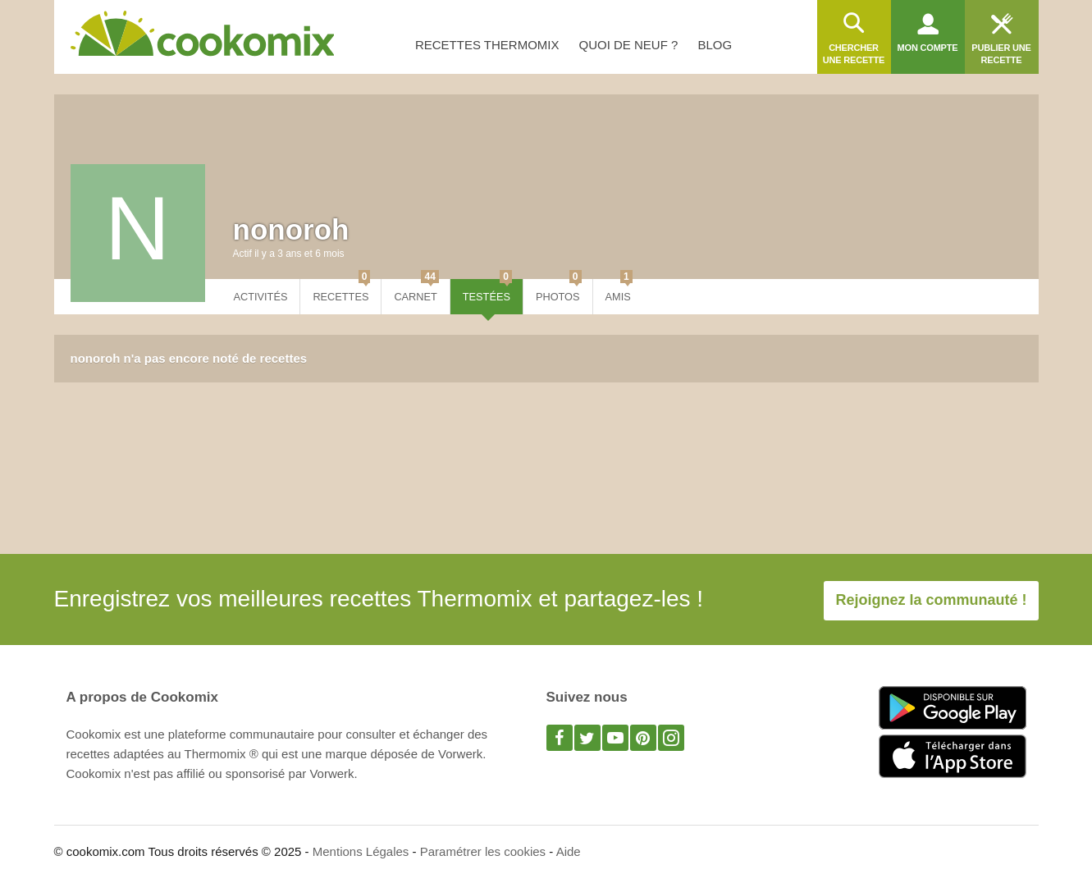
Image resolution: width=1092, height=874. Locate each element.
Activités (261, 297)
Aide (568, 851)
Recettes (341, 291)
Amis (619, 291)
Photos (559, 291)
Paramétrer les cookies (483, 851)
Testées (487, 291)
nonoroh (291, 229)
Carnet (416, 291)
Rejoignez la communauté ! (930, 600)
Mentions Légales (361, 851)
